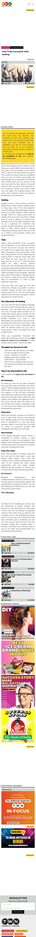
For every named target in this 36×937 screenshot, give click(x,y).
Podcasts (19, 934)
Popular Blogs (7, 934)
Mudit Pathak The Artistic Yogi (21, 576)
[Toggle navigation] (29, 4)
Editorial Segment (12, 786)
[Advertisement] (17, 29)
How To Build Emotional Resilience (20, 544)
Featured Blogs (22, 931)
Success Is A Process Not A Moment (21, 560)
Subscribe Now (18, 912)
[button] (32, 4)
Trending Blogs (8, 931)
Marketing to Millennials (20, 591)
